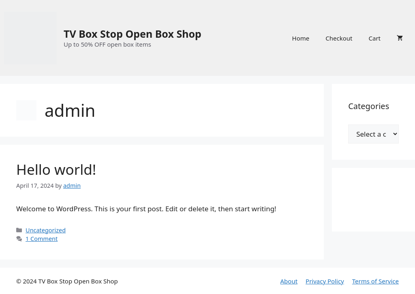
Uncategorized (46, 230)
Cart (374, 38)
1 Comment (42, 238)
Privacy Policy (325, 281)
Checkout (338, 38)
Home (301, 38)
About (289, 281)
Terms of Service (375, 281)
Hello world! (56, 169)
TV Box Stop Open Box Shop (132, 34)
